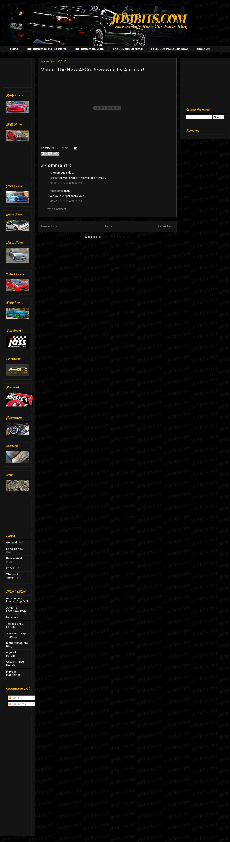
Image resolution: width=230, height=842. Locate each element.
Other (10, 568)
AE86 (54, 148)
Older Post (166, 226)
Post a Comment (56, 208)
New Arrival (14, 558)
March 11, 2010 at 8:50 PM (66, 182)
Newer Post (49, 226)
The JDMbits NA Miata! (89, 48)
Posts (14, 697)
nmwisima (56, 190)
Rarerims (12, 617)
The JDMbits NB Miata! (128, 48)
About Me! (203, 48)
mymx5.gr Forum (13, 654)
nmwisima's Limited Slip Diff (17, 599)
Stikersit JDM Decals (15, 663)
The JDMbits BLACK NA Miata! (46, 48)
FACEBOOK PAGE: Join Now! (169, 48)
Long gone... (14, 548)
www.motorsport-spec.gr (17, 635)
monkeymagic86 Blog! (17, 644)
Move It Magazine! (13, 673)
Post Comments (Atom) (115, 236)
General (64, 148)
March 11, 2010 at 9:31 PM (66, 201)
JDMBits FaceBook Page (16, 609)
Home (14, 48)
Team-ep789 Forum (14, 625)
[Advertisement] (18, 72)
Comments (17, 704)
